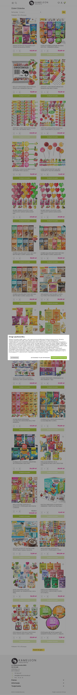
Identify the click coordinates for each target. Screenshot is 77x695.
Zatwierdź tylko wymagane (40, 357)
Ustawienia (14, 357)
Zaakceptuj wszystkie (58, 357)
